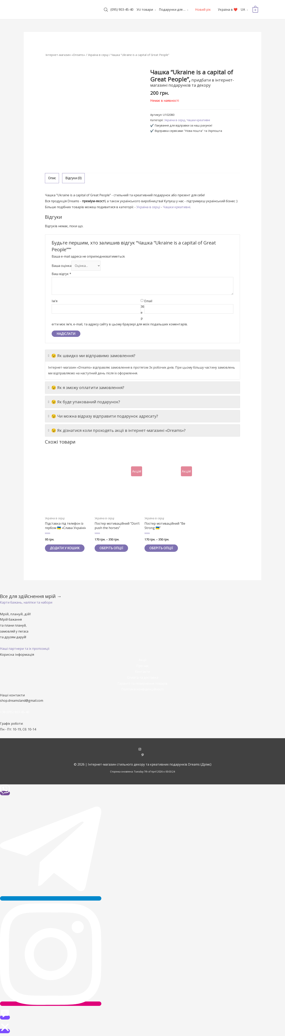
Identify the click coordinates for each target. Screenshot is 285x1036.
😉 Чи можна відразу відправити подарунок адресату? (103, 416)
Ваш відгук (61, 274)
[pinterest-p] (142, 755)
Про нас (142, 666)
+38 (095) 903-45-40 (14, 712)
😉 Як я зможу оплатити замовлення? (86, 388)
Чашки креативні (198, 120)
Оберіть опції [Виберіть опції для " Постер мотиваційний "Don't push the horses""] (111, 548)
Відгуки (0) (73, 178)
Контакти (142, 671)
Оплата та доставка (142, 677)
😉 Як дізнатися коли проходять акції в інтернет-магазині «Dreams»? (116, 430)
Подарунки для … (172, 9)
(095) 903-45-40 (121, 9)
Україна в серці (98, 55)
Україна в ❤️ (228, 9)
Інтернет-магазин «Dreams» (65, 55)
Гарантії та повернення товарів (142, 683)
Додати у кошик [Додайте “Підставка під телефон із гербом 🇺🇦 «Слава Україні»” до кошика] (65, 548)
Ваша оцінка (61, 265)
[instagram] (142, 749)
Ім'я (54, 301)
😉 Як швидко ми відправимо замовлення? (91, 356)
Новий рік (203, 9)
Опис (52, 178)
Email (148, 301)
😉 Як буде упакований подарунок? (84, 402)
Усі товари (145, 9)
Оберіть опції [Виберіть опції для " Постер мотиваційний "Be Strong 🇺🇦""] (161, 548)
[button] (26, 602)
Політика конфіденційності (142, 689)
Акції (142, 660)
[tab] (52, 178)
